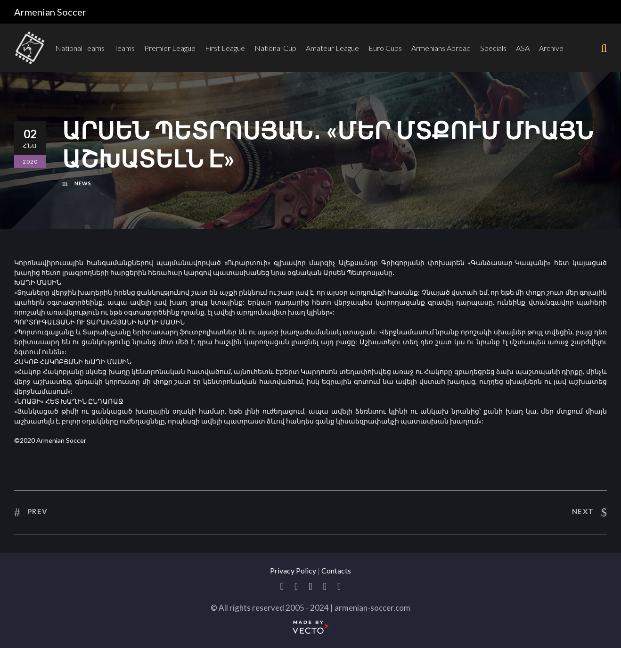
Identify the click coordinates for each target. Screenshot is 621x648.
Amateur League (332, 47)
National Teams (80, 47)
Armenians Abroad (441, 47)
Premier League (170, 47)
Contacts (336, 570)
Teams (124, 47)
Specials (493, 47)
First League (225, 47)
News (82, 183)
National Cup (275, 47)
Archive (551, 47)
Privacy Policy (293, 570)
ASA (523, 47)
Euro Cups (385, 47)
